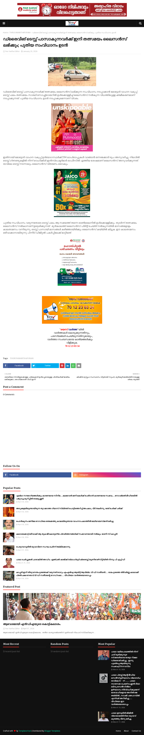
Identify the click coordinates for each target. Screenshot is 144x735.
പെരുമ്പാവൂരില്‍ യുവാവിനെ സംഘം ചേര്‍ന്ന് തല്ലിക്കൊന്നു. (43, 547)
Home (5, 33)
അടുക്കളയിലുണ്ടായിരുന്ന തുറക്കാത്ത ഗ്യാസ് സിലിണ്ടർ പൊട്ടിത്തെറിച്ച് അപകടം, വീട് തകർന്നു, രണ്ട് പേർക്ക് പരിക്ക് (69, 508)
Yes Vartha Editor (12, 51)
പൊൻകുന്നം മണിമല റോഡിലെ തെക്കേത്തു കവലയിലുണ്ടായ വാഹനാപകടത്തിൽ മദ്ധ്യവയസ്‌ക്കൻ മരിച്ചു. (65, 521)
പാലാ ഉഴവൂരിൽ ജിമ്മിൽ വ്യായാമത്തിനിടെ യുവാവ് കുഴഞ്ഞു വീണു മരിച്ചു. (123, 716)
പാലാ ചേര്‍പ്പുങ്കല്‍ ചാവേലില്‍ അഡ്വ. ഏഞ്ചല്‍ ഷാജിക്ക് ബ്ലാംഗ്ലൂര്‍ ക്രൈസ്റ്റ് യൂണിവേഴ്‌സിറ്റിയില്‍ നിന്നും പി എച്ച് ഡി (70, 559)
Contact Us (136, 731)
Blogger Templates (52, 731)
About (126, 731)
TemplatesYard (25, 731)
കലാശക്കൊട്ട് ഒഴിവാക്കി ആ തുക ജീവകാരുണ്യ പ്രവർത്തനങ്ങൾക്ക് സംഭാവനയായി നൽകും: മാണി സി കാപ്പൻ (66, 534)
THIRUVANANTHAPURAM (19, 33)
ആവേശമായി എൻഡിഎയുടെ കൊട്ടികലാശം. (32, 624)
